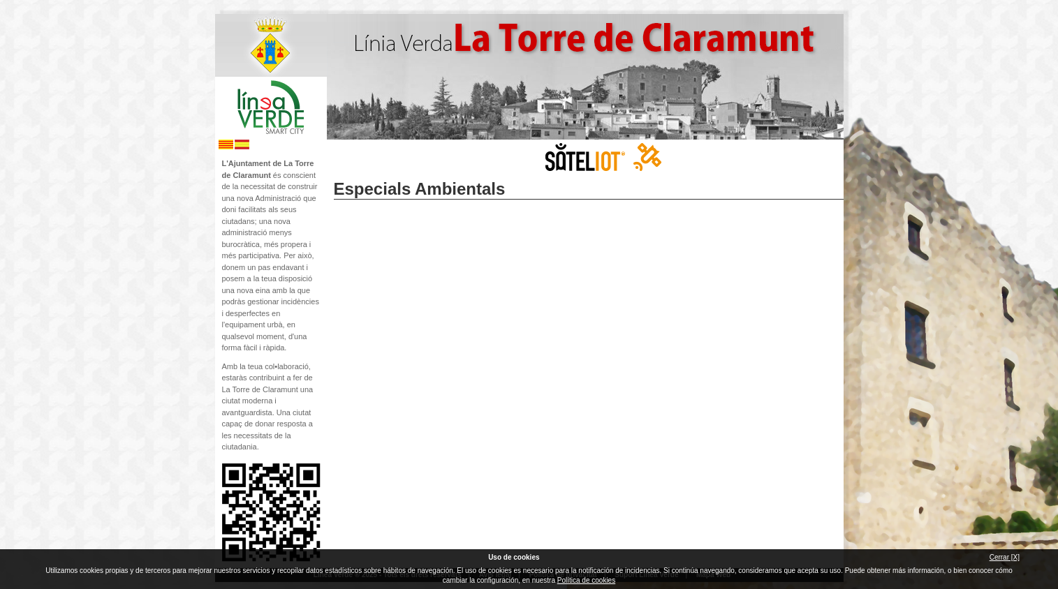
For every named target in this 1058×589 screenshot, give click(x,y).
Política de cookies (586, 580)
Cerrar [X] (1005, 557)
